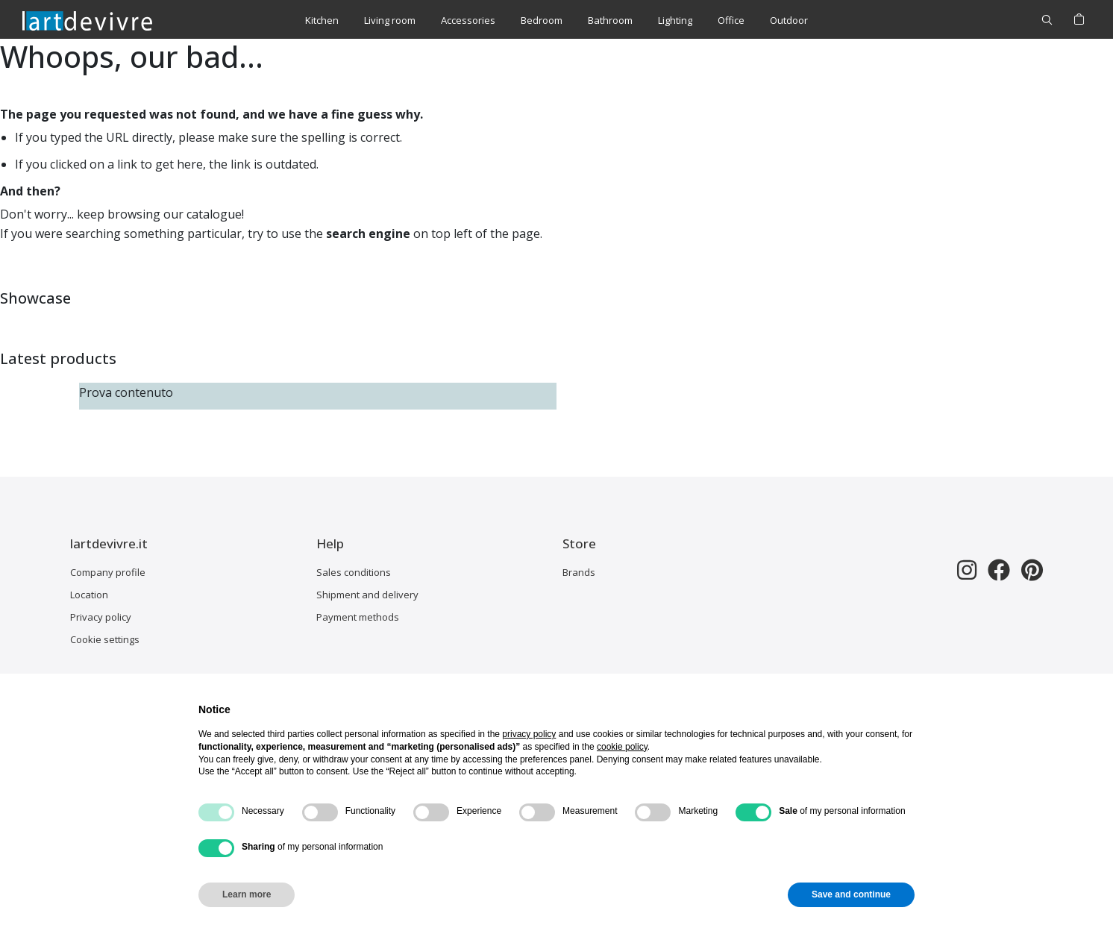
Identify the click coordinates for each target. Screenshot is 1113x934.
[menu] (556, 20)
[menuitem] (322, 20)
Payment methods (357, 617)
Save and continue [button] (851, 894)
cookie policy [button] (622, 747)
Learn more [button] (246, 894)
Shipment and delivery (367, 594)
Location (89, 594)
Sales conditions (353, 572)
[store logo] (87, 20)
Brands (578, 572)
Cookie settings (104, 639)
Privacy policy (100, 617)
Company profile (107, 572)
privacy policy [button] (529, 734)
